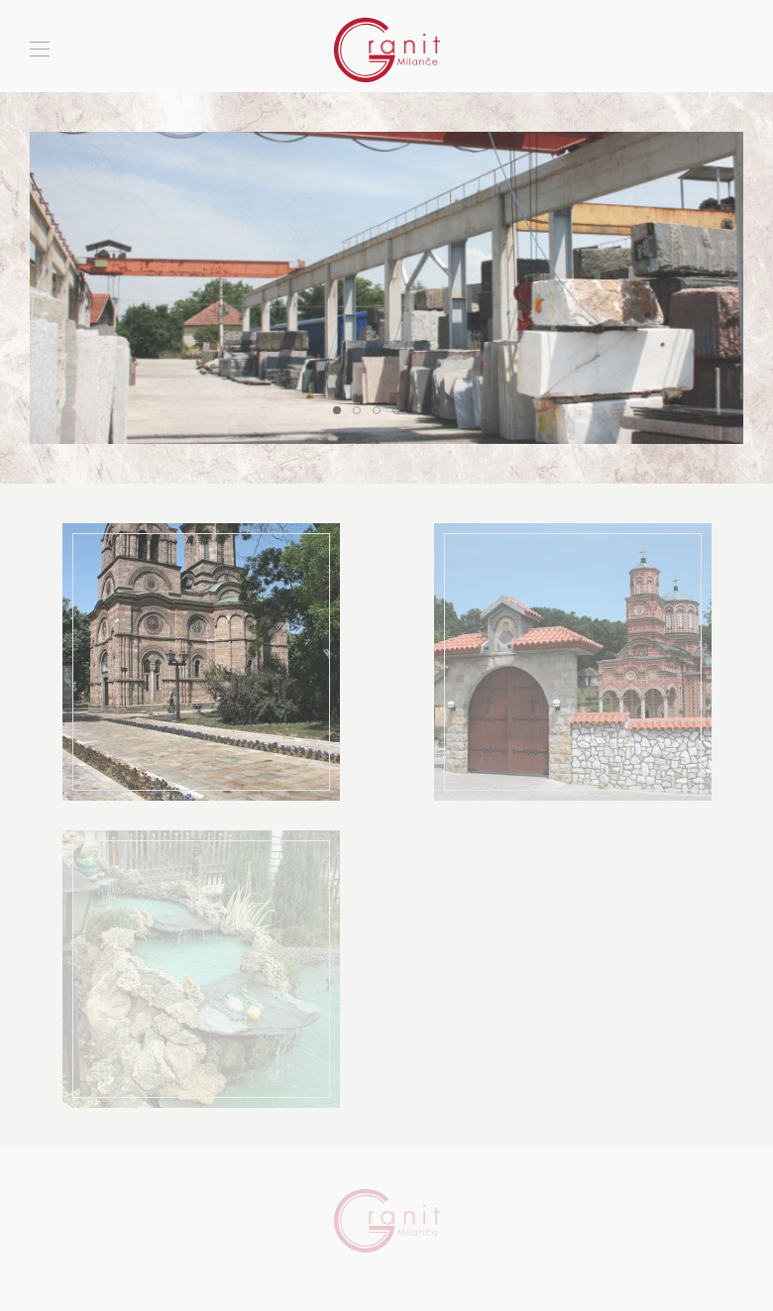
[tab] (337, 410)
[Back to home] (386, 49)
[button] (40, 49)
